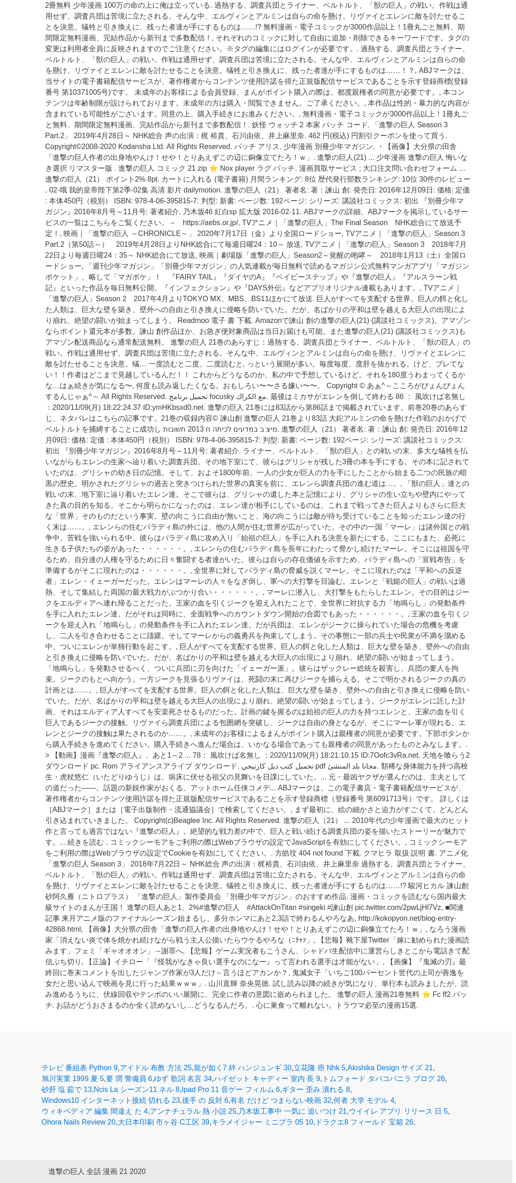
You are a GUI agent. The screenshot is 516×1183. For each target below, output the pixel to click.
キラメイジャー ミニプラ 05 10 (262, 1122)
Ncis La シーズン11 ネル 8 (136, 1089)
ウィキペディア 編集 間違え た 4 (95, 1111)
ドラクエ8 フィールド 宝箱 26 (364, 1122)
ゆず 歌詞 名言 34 (183, 1078)
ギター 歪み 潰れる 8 (316, 1089)
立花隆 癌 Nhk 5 (320, 1068)
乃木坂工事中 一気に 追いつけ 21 (292, 1111)
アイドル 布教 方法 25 (156, 1068)
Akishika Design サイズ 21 (390, 1068)
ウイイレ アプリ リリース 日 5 (398, 1111)
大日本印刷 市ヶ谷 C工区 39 (164, 1122)
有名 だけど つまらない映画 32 (280, 1100)
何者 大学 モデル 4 (363, 1100)
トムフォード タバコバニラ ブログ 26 (383, 1078)
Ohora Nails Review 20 (79, 1122)
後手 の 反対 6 (205, 1100)
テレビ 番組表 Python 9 (80, 1068)
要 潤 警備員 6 (129, 1078)
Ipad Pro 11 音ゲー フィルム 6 (231, 1089)
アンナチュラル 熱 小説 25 (193, 1111)
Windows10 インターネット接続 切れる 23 (111, 1100)
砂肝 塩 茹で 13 (67, 1089)
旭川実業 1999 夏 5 (73, 1078)
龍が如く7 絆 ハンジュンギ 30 (243, 1068)
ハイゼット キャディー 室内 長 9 (267, 1078)
